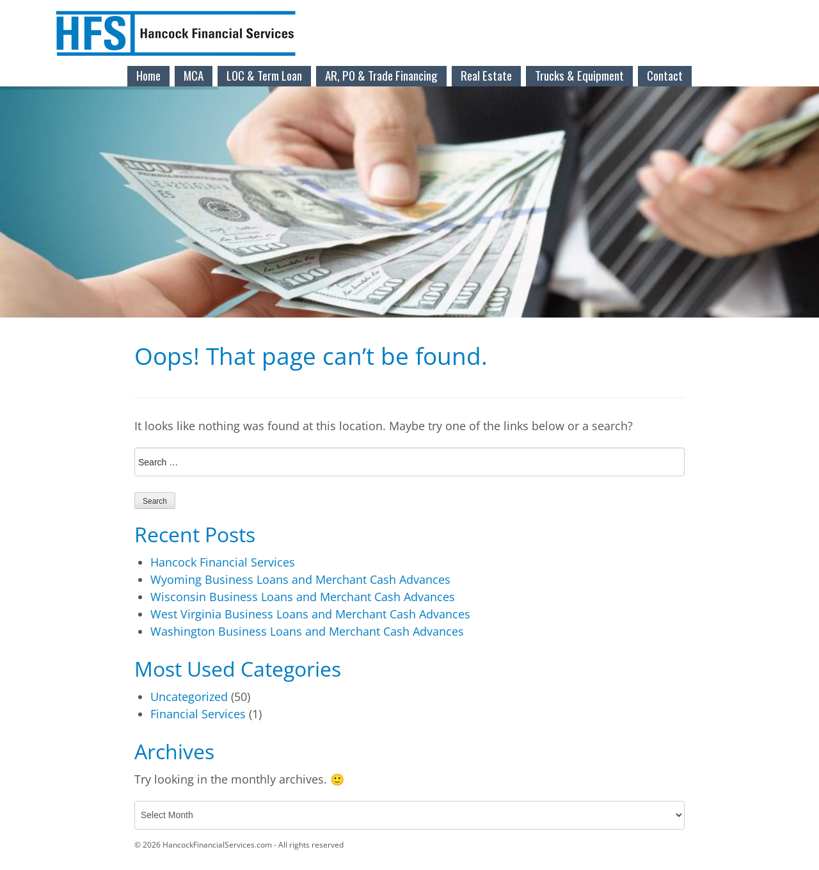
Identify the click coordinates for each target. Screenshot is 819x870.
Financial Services (198, 713)
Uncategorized (189, 696)
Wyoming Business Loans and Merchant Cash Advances (300, 579)
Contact (665, 75)
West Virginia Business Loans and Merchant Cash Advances (310, 614)
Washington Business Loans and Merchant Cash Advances (307, 631)
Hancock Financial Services (222, 562)
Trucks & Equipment (579, 75)
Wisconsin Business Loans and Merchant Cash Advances (302, 596)
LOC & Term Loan (264, 75)
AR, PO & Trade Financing (381, 75)
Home (148, 75)
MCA (193, 75)
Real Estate (486, 75)
